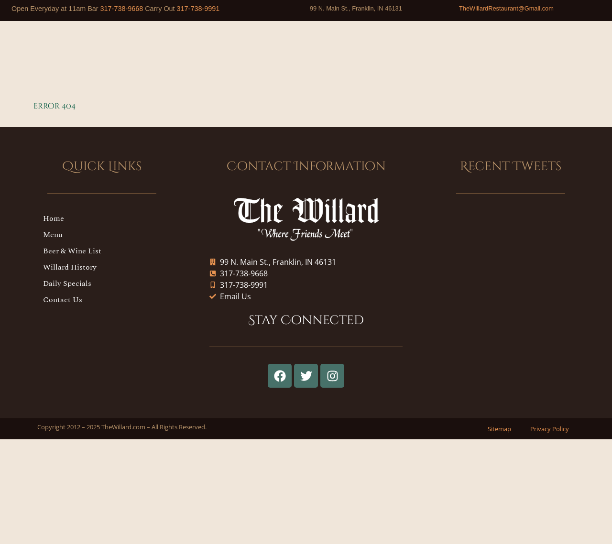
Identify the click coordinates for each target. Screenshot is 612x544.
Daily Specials (67, 283)
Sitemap (499, 428)
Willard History (70, 267)
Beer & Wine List (72, 251)
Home (53, 218)
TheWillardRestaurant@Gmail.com (506, 8)
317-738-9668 (121, 8)
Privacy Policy (549, 428)
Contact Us (62, 299)
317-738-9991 (198, 8)
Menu (53, 234)
